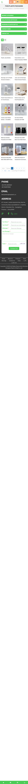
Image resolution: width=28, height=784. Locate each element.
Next (5, 170)
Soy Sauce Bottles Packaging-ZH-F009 (19, 118)
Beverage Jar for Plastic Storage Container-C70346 (6, 79)
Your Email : (5, 225)
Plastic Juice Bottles (6, 57)
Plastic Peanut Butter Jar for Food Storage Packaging (7, 99)
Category (10, 8)
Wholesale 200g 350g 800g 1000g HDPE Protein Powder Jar (7, 159)
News (24, 258)
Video (19, 260)
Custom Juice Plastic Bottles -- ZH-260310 (6, 118)
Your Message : (6, 231)
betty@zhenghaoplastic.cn (8, 194)
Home (5, 8)
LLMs (25, 260)
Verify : (4, 243)
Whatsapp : (5, 228)
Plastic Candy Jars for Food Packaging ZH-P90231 (20, 99)
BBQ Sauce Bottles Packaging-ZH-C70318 (6, 138)
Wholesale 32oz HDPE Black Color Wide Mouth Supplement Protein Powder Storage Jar (20, 139)
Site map (4, 260)
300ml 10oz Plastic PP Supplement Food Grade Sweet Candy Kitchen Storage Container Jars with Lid (20, 159)
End (9, 170)
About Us (10, 258)
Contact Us (14, 248)
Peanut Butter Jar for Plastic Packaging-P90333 (21, 58)
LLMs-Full (14, 262)
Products (18, 258)
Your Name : (5, 222)
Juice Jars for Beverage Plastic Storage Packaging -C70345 (21, 79)
